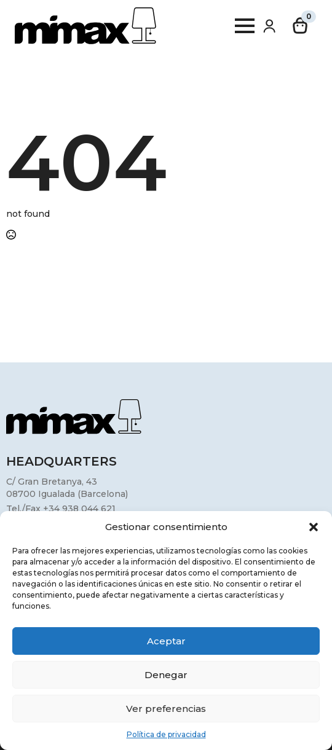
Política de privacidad (166, 734)
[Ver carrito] (300, 25)
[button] (313, 527)
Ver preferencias (166, 708)
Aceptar (166, 641)
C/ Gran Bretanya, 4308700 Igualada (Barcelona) (67, 487)
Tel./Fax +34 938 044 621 (61, 508)
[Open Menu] (245, 26)
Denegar (166, 675)
